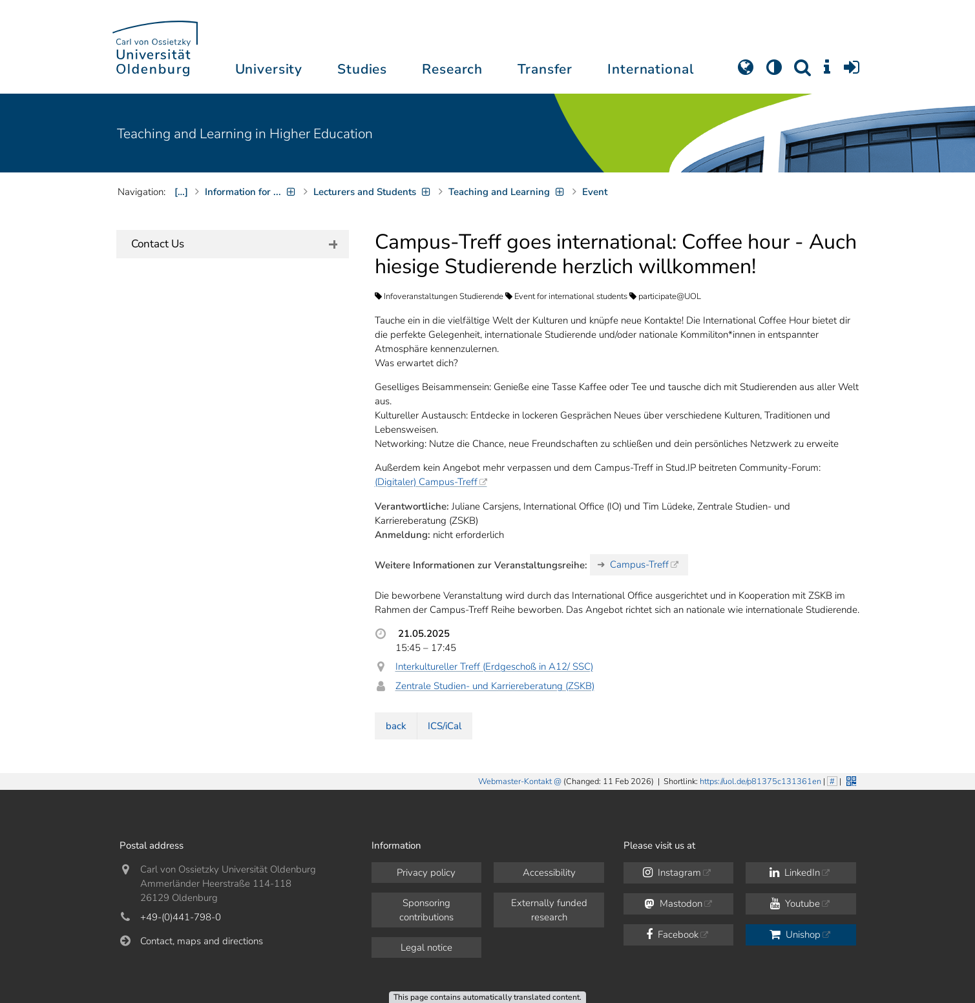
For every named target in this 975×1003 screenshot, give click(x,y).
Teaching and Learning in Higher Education (245, 134)
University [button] (268, 69)
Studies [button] (362, 69)
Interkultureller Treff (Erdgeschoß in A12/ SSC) (494, 666)
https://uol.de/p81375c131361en (760, 781)
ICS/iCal (444, 725)
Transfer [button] (545, 69)
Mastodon (673, 903)
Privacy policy (426, 872)
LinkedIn (795, 872)
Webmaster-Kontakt (515, 781)
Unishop (795, 934)
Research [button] (452, 69)
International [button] (650, 69)
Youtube (795, 903)
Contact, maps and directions (201, 941)
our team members (281, 324)
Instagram (672, 872)
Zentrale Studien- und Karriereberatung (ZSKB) (494, 685)
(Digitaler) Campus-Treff (426, 481)
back (396, 725)
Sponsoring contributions (426, 910)
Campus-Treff (639, 564)
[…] (181, 191)
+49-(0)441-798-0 (180, 917)
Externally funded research (549, 910)
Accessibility (549, 872)
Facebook (672, 934)
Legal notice (426, 947)
